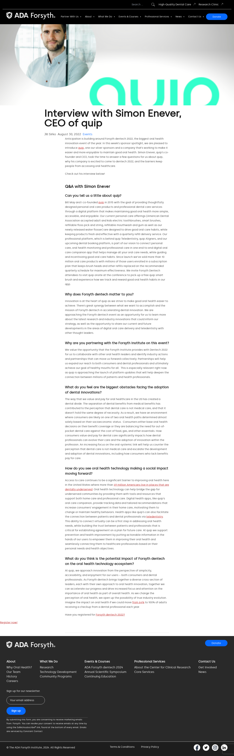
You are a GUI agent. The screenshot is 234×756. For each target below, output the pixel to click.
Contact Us (196, 17)
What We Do (106, 17)
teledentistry (154, 516)
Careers (12, 681)
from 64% (138, 602)
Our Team (13, 672)
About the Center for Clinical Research (162, 667)
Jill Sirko (50, 134)
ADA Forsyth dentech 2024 (103, 667)
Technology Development (58, 672)
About (90, 17)
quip (81, 147)
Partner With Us (71, 17)
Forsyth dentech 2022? (110, 614)
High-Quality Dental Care (177, 4)
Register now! (9, 622)
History (11, 676)
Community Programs (56, 676)
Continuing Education (100, 676)
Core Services (144, 672)
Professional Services (158, 17)
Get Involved (207, 667)
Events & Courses (130, 17)
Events (87, 134)
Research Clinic (211, 4)
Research (46, 667)
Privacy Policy (150, 746)
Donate (217, 16)
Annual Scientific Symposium (105, 672)
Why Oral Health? (19, 667)
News (180, 17)
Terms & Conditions (122, 746)
